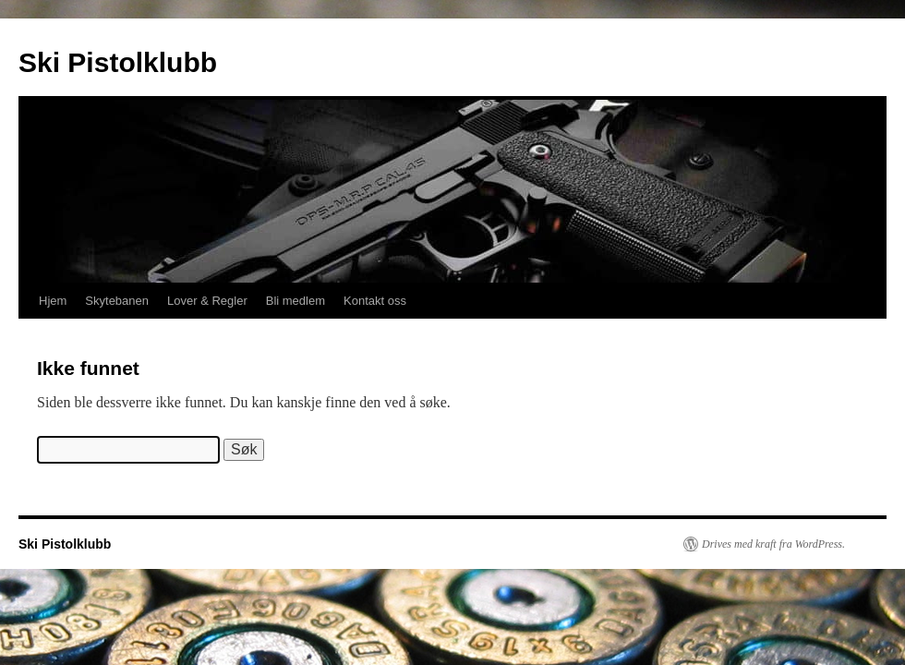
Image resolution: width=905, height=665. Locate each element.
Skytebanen (117, 301)
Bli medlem (295, 301)
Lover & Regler (207, 301)
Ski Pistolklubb (117, 62)
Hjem (52, 301)
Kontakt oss (375, 301)
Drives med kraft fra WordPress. (773, 544)
